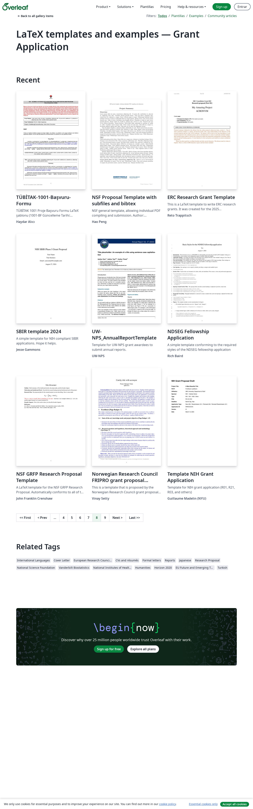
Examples (196, 16)
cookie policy (167, 804)
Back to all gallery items (35, 16)
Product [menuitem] (102, 7)
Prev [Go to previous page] (42, 517)
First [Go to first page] (25, 517)
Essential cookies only (203, 804)
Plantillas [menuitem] (147, 7)
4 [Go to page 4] (63, 517)
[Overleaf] (15, 6)
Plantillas (178, 16)
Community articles (222, 16)
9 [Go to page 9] (105, 517)
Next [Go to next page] (117, 517)
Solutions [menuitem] (124, 7)
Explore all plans (143, 649)
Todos (162, 16)
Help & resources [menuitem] (191, 7)
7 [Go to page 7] (88, 517)
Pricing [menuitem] (165, 7)
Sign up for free (109, 649)
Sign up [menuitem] (221, 7)
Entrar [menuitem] (242, 7)
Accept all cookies (235, 804)
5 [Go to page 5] (72, 517)
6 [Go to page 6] (80, 517)
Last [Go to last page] (134, 517)
